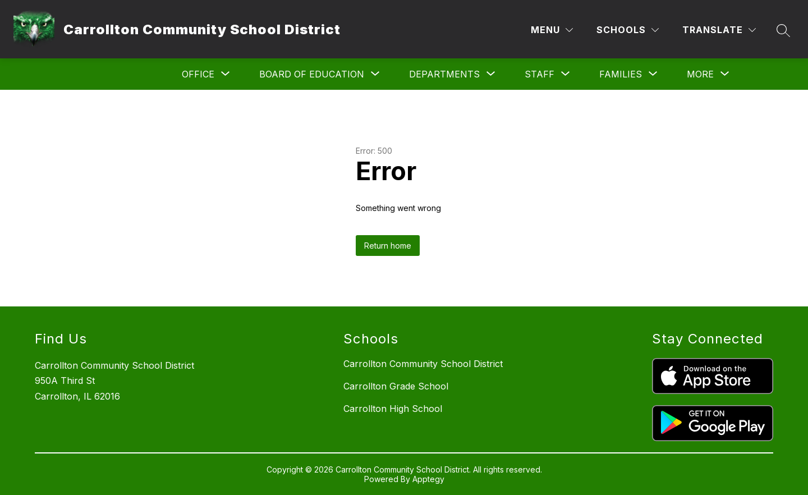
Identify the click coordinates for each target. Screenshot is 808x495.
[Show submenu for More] (700, 74)
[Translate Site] (719, 30)
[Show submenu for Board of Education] (311, 74)
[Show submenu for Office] (198, 74)
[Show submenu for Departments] (444, 74)
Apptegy (428, 479)
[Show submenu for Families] (620, 74)
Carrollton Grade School (395, 386)
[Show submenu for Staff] (539, 74)
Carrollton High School (392, 408)
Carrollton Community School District (423, 363)
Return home (387, 245)
